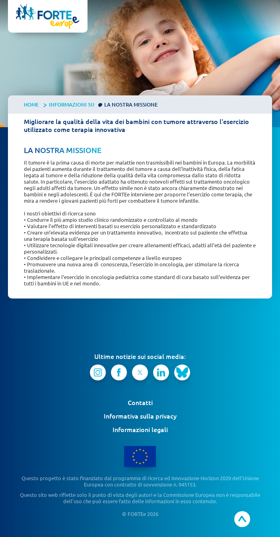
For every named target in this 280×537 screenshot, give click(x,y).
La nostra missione (131, 105)
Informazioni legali (140, 429)
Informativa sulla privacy (140, 415)
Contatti (140, 402)
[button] (256, 16)
